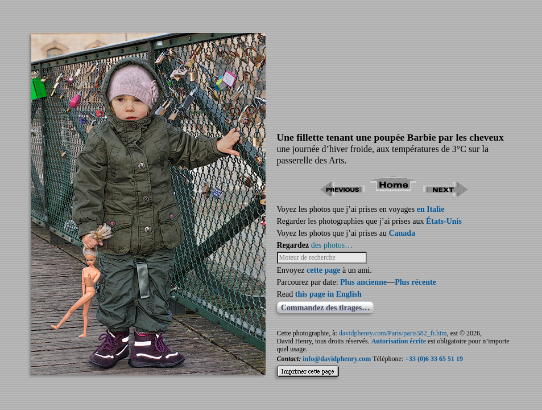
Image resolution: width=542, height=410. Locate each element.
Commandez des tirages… (325, 308)
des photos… (332, 245)
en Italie (431, 209)
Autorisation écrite (398, 341)
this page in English (328, 294)
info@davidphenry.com (337, 359)
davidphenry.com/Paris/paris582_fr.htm (393, 333)
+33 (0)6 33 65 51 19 (434, 359)
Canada (401, 233)
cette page (323, 270)
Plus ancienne (363, 282)
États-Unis (444, 221)
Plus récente (415, 282)
